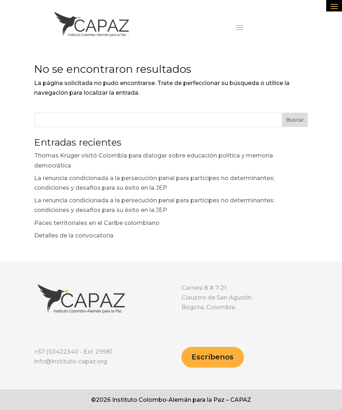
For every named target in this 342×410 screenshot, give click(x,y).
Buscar (295, 120)
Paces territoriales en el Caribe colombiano (97, 223)
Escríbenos (212, 357)
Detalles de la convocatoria (74, 235)
